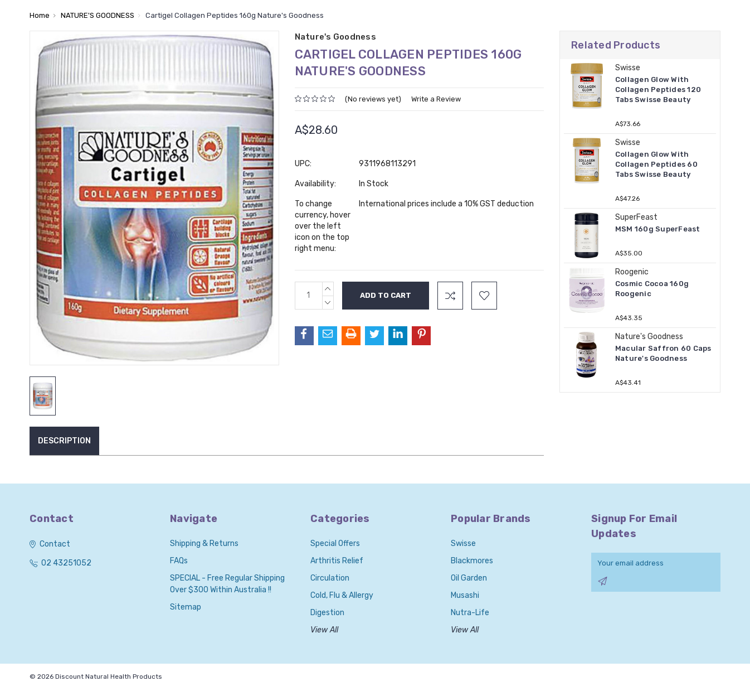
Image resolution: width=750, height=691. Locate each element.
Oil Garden (469, 578)
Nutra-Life (470, 612)
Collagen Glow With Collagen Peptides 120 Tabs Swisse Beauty (658, 89)
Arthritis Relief (336, 561)
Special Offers (335, 543)
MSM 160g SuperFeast (657, 229)
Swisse (463, 543)
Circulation (329, 578)
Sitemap (185, 607)
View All (324, 630)
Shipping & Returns (204, 543)
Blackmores (472, 561)
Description (64, 441)
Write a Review (436, 99)
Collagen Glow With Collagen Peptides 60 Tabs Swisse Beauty (656, 164)
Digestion (327, 612)
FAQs (179, 561)
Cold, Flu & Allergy (341, 595)
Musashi (465, 595)
